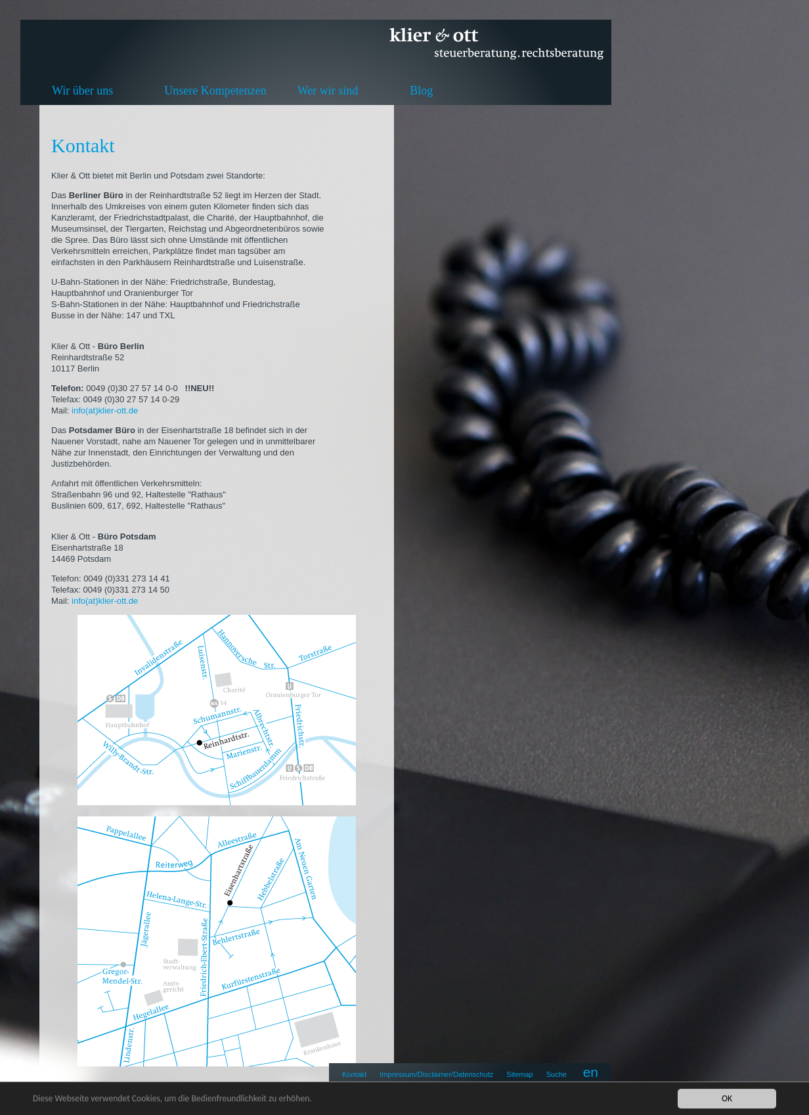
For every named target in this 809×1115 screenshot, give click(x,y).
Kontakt (354, 1074)
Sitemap (519, 1074)
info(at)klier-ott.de (106, 410)
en (590, 1072)
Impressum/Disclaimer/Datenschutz (436, 1074)
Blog (421, 90)
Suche (556, 1074)
